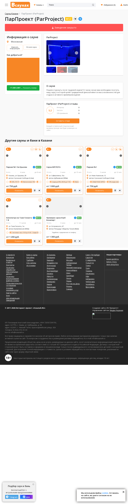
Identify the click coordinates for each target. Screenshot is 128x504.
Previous (50, 52)
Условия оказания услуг (12, 289)
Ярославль (90, 287)
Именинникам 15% (29, 182)
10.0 (39, 167)
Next (76, 52)
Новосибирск (71, 270)
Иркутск (50, 276)
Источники (30, 265)
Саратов (89, 257)
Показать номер (23, 88)
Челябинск (90, 284)
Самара (69, 289)
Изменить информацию (15, 48)
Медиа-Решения (116, 310)
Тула (88, 268)
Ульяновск (90, 274)
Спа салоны (31, 263)
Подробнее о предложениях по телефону (64, 232)
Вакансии (10, 257)
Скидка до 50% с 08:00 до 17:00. (61, 182)
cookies (105, 493)
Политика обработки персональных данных (12, 271)
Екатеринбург (52, 271)
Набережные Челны (71, 264)
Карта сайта (11, 293)
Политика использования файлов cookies (12, 278)
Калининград (52, 279)
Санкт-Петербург (93, 255)
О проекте (10, 255)
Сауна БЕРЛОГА (53, 167)
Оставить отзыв (63, 121)
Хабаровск (90, 279)
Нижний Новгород (73, 268)
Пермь (69, 281)
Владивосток (52, 263)
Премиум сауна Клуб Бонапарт (56, 219)
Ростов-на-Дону (73, 284)
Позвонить (19, 190)
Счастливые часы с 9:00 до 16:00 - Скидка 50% (25, 232)
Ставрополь (91, 260)
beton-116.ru (112, 262)
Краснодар (51, 287)
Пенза (68, 278)
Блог (8, 295)
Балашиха (51, 257)
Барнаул (50, 260)
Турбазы (29, 260)
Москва (69, 260)
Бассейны (30, 257)
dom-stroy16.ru (113, 264)
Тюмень (89, 271)
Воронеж (50, 268)
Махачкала (70, 257)
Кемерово (51, 282)
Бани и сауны (31, 255)
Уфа (87, 276)
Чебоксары (90, 282)
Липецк (69, 255)
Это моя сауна (31, 47)
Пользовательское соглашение (13, 284)
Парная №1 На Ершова (16, 167)
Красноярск (51, 290)
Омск (68, 273)
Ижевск (50, 274)
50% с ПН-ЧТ (15, 182)
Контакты (10, 265)
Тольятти (90, 263)
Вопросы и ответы (10, 261)
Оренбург (70, 276)
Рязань (69, 286)
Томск (88, 265)
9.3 (80, 218)
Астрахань (51, 255)
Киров (49, 284)
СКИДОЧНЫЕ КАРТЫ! (98, 182)
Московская (16, 41)
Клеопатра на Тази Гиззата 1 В (19, 219)
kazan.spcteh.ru (113, 259)
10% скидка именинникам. (117, 182)
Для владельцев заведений (13, 299)
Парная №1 (92, 167)
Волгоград (51, 265)
